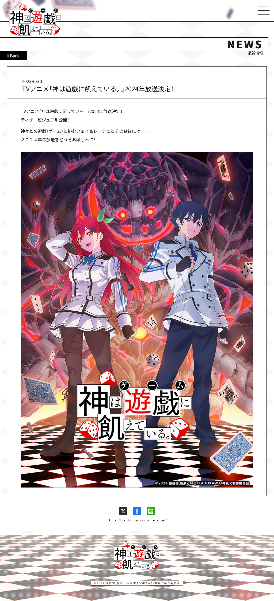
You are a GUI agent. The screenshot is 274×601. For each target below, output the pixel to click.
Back (13, 55)
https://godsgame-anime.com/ (137, 520)
